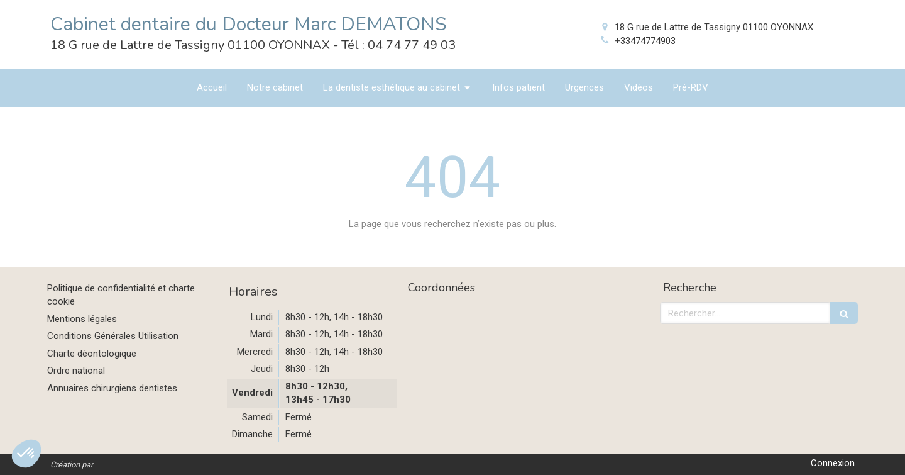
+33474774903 (645, 41)
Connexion (833, 463)
